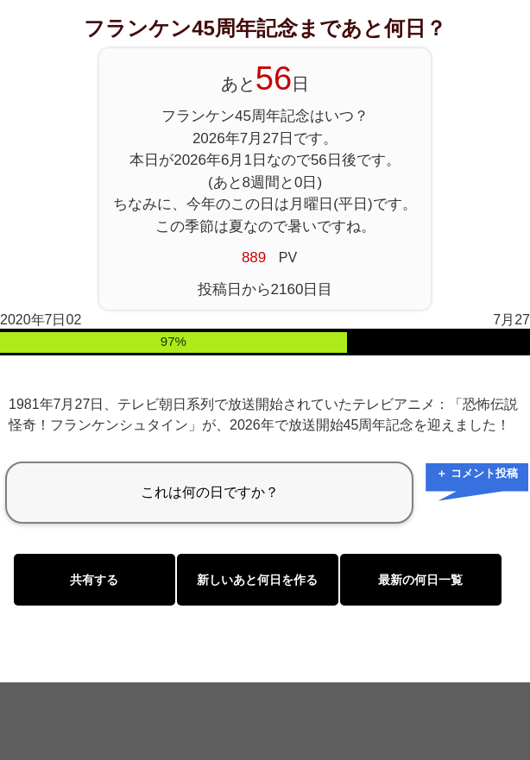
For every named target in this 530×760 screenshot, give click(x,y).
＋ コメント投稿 (477, 473)
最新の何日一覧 (420, 580)
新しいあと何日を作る (257, 580)
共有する (94, 580)
